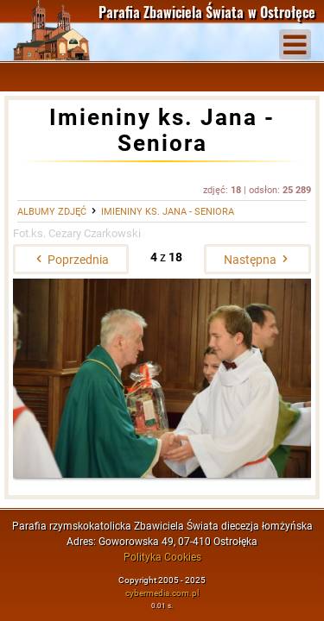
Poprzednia (71, 260)
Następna (257, 260)
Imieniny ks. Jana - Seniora (167, 211)
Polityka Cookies (162, 557)
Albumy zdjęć (51, 211)
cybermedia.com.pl (162, 593)
